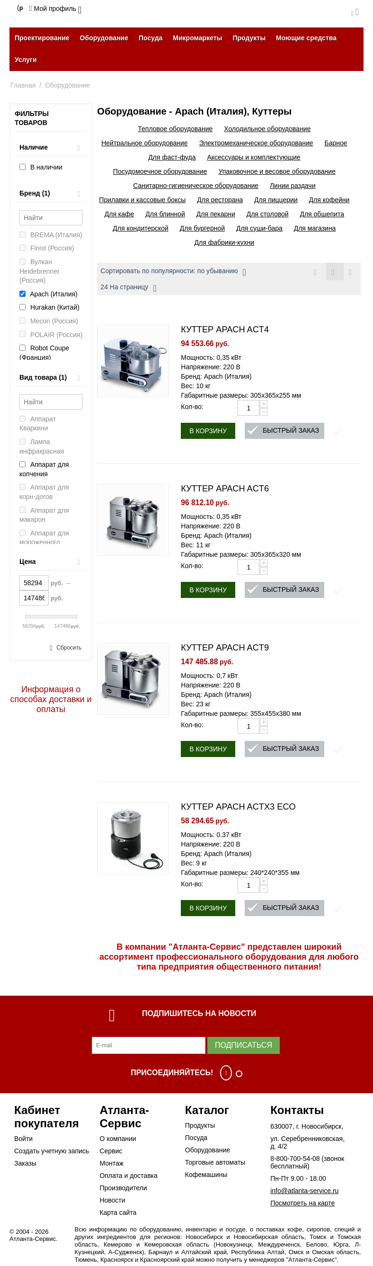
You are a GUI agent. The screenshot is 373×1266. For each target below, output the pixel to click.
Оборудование (104, 38)
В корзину (208, 431)
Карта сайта (117, 1212)
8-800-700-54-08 (295, 1158)
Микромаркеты (197, 38)
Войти (23, 1138)
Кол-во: (192, 406)
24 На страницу (128, 288)
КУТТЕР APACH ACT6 (225, 488)
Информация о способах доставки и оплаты (51, 699)
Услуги (26, 59)
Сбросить (68, 647)
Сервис (110, 1151)
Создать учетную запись (51, 1151)
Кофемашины (206, 1174)
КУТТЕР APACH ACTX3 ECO (238, 806)
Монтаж (111, 1163)
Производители (123, 1188)
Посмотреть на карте (302, 1203)
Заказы (25, 1163)
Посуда (150, 38)
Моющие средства (306, 38)
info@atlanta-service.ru (304, 1191)
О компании (117, 1138)
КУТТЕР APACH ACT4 (225, 329)
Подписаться (243, 1045)
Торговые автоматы (215, 1162)
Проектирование (42, 38)
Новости (112, 1200)
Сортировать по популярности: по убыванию (173, 272)
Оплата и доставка (128, 1175)
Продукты (249, 38)
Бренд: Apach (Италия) (216, 376)
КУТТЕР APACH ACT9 (225, 647)
